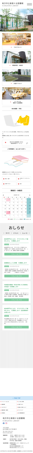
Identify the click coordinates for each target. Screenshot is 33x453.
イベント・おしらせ (7, 391)
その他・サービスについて (25, 181)
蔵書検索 (4, 395)
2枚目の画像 (14, 29)
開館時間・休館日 (7, 403)
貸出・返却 (7, 181)
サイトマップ (22, 403)
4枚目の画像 (18, 29)
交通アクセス (7, 186)
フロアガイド (5, 399)
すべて (8, 240)
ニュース (24, 240)
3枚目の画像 (16, 29)
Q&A (21, 186)
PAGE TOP (17, 387)
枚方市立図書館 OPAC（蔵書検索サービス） (16, 144)
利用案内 (4, 407)
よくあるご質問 (23, 391)
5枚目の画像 (20, 29)
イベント (15, 240)
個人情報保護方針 (23, 407)
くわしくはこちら (16, 264)
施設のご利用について (24, 399)
